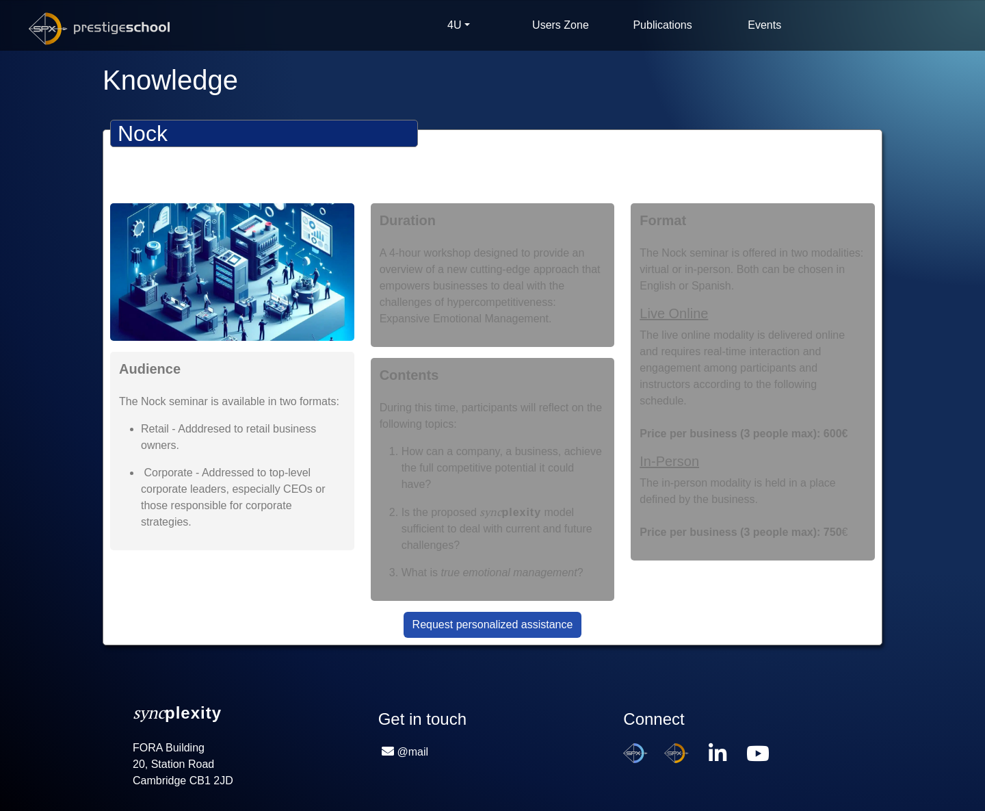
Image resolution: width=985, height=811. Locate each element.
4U (454, 25)
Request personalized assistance (492, 624)
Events (764, 25)
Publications (662, 25)
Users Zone (560, 25)
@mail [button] (413, 752)
